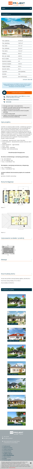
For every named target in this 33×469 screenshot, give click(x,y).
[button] (2, 27)
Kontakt (5, 458)
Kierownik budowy (7, 450)
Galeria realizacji (7, 457)
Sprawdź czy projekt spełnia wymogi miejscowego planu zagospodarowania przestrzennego (16, 108)
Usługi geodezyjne (7, 452)
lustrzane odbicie (27, 79)
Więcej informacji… (12, 467)
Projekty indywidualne (8, 449)
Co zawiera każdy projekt (9, 113)
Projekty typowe (6, 446)
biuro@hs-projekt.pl (8, 438)
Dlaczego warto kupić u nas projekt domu (13, 106)
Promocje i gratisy (7, 460)
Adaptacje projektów (7, 447)
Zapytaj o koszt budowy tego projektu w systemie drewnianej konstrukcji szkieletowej (15, 116)
